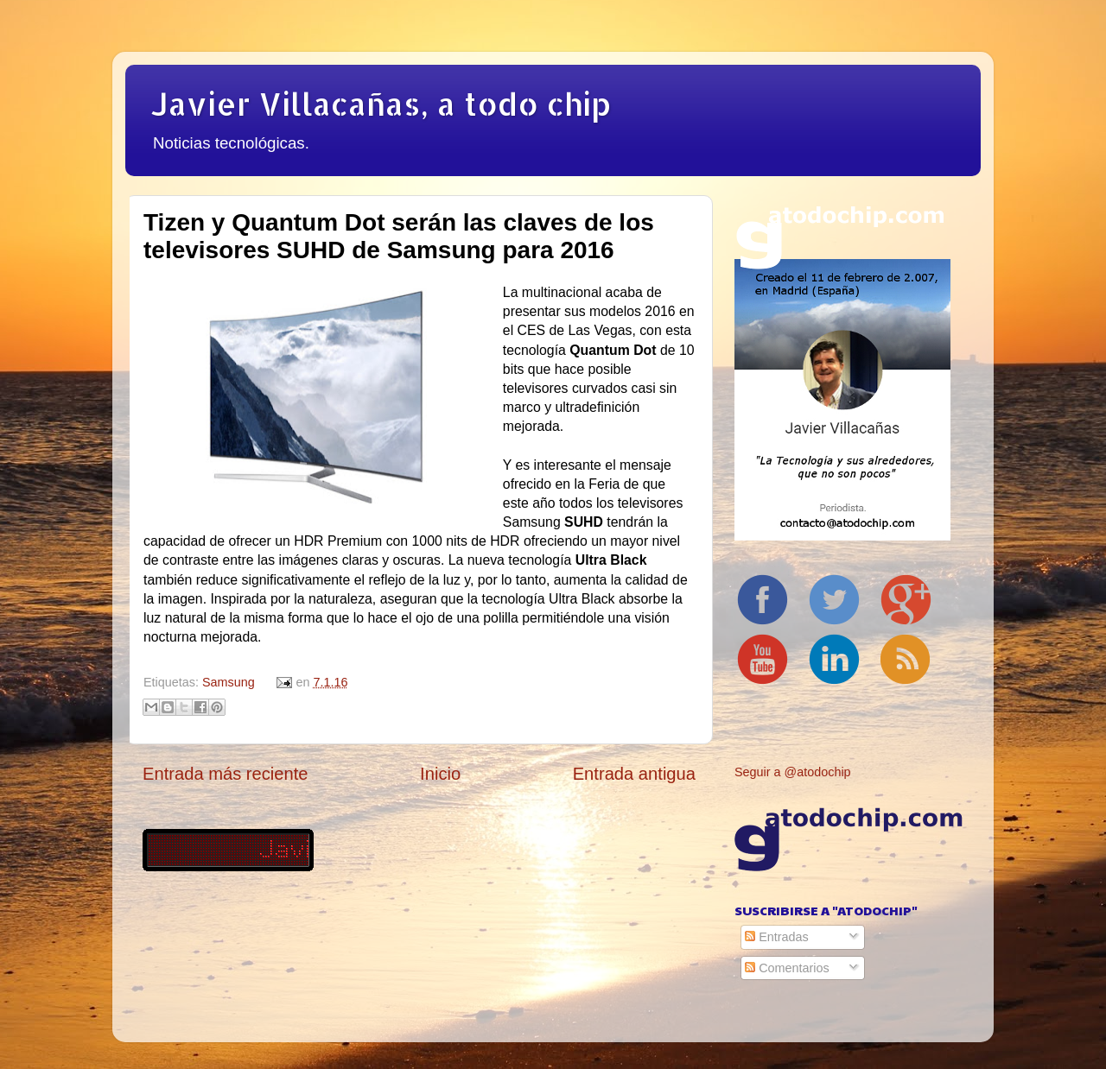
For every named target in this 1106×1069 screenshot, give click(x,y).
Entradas (777, 937)
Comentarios (787, 968)
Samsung (228, 682)
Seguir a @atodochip (792, 772)
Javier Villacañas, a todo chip (381, 103)
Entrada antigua (634, 773)
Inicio (440, 773)
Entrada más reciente (225, 773)
